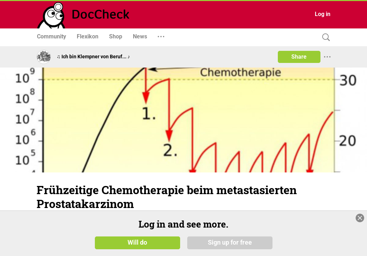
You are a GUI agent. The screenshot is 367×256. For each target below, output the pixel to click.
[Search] (324, 37)
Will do (137, 242)
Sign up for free (230, 242)
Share (299, 56)
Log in (322, 14)
